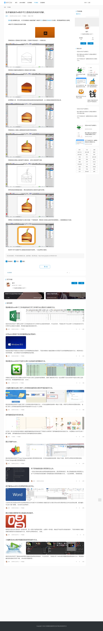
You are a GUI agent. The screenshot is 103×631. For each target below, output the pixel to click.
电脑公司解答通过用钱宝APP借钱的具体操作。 (92, 101)
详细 (80, 157)
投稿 (96, 2)
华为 (87, 157)
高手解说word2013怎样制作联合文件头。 (20, 473)
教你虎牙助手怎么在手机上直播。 (81, 97)
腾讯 (87, 166)
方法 (87, 149)
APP (87, 161)
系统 (87, 159)
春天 (7, 16)
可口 (41, 20)
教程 (94, 152)
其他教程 (43, 2)
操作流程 (80, 154)
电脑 (80, 166)
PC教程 (37, 2)
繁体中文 (78, 14)
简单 (94, 154)
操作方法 (80, 152)
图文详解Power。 (12, 433)
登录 (87, 2)
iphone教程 (23, 2)
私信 (68, 285)
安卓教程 (30, 2)
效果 (94, 171)
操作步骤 (87, 152)
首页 (17, 2)
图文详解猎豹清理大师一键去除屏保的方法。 (92, 86)
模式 (94, 159)
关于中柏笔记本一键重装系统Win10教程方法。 (81, 86)
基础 (80, 169)
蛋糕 (9, 20)
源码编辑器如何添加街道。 (15, 408)
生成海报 (9, 275)
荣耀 (80, 159)
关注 (61, 285)
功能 (94, 164)
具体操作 (49, 20)
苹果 (94, 169)
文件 (80, 171)
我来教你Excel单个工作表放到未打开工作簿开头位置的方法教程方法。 (31, 310)
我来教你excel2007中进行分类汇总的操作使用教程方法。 (26, 359)
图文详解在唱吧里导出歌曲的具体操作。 (20, 498)
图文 (87, 154)
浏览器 (94, 166)
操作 (80, 149)
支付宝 (94, 161)
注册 (91, 2)
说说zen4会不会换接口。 (83, 51)
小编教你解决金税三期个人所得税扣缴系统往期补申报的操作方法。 (30, 384)
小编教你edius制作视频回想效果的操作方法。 (22, 522)
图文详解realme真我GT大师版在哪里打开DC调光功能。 (92, 75)
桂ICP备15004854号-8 (60, 626)
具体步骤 (80, 164)
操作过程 (94, 157)
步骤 (94, 149)
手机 (87, 169)
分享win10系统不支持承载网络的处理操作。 (21, 334)
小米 (87, 164)
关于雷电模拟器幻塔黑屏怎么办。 (39, 457)
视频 (80, 161)
